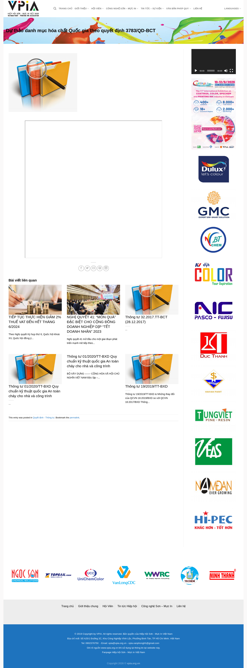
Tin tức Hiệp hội (127, 606)
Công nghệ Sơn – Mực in (122, 8)
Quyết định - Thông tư (43, 417)
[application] (213, 61)
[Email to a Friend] (93, 268)
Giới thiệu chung (88, 606)
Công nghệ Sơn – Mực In (156, 606)
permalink (74, 417)
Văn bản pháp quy (178, 8)
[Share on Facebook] (81, 268)
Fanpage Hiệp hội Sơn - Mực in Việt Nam (123, 652)
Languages (232, 8)
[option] (25, 575)
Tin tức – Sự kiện (152, 8)
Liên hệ (197, 8)
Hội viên (97, 8)
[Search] (55, 8)
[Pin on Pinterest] (100, 268)
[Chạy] (196, 70)
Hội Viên (108, 606)
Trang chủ (65, 8)
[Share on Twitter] (87, 268)
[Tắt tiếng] (226, 70)
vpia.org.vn (133, 663)
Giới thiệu (82, 8)
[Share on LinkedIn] (106, 268)
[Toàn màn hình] (231, 70)
